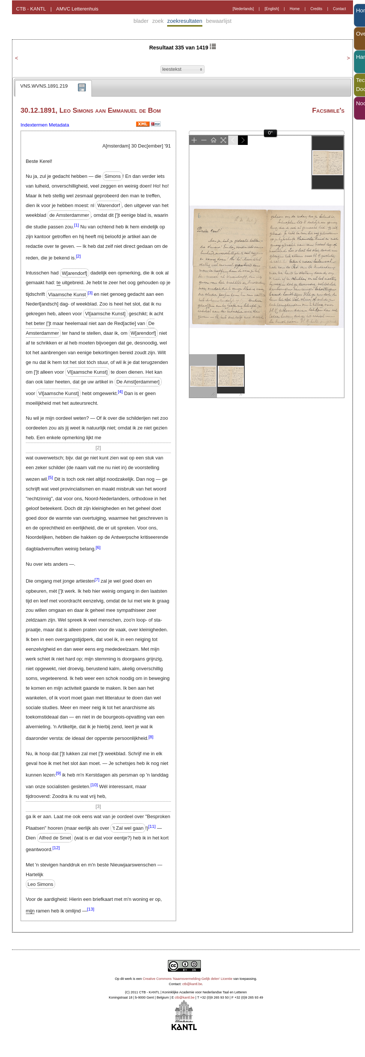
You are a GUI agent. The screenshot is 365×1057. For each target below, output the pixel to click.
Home (295, 9)
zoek (157, 21)
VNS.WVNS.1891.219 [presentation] (44, 86)
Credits (316, 9)
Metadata (59, 125)
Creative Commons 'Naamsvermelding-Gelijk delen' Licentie (187, 979)
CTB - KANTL (31, 9)
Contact (339, 9)
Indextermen (34, 125)
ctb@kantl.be (192, 984)
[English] (272, 9)
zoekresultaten (184, 21)
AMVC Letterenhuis (77, 9)
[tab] (53, 88)
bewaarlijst (219, 21)
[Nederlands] (243, 9)
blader (140, 21)
